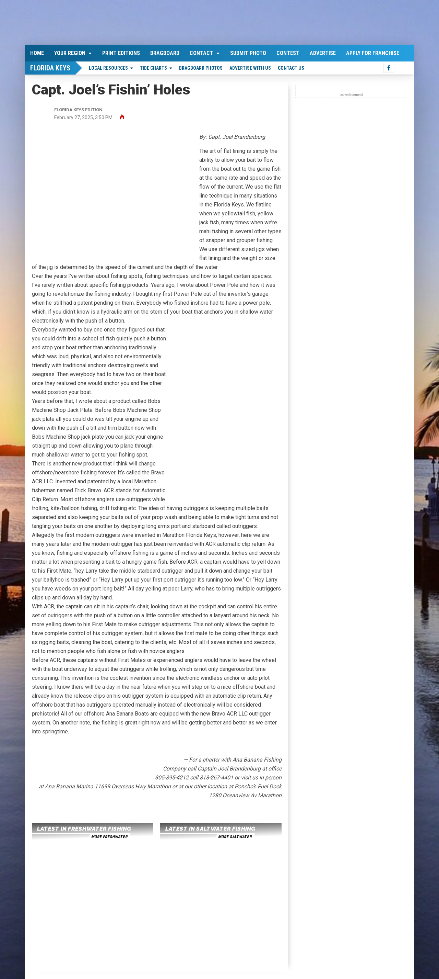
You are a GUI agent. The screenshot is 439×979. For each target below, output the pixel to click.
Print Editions (121, 53)
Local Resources (108, 68)
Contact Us (291, 68)
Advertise (323, 53)
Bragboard (164, 53)
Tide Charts (153, 68)
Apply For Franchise (372, 53)
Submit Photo (248, 53)
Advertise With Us (250, 68)
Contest (287, 53)
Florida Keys (50, 68)
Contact (201, 53)
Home (37, 53)
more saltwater (235, 836)
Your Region (69, 53)
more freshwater (109, 836)
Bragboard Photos (201, 68)
